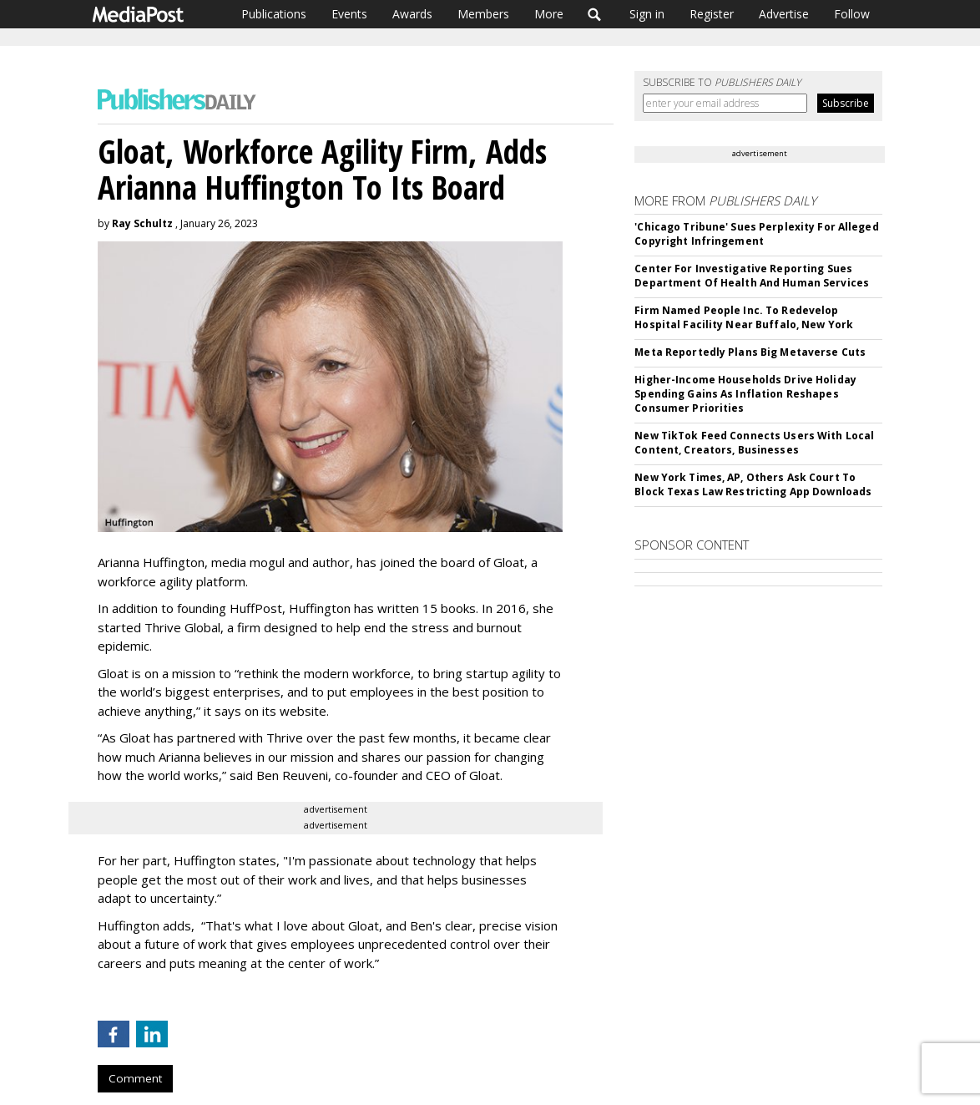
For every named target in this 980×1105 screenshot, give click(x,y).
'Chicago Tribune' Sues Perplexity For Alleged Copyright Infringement (756, 234)
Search (595, 14)
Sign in (646, 14)
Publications (273, 14)
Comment (135, 1078)
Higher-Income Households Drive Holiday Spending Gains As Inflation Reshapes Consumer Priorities (745, 394)
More (548, 14)
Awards (412, 14)
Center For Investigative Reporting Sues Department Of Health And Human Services (751, 275)
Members (483, 14)
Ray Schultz (142, 223)
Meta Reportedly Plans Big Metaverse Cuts (750, 352)
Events (349, 14)
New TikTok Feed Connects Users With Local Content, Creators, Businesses (754, 442)
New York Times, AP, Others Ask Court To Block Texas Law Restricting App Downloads (752, 484)
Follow (852, 14)
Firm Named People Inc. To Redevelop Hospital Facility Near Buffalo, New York (743, 317)
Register (712, 14)
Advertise (784, 14)
